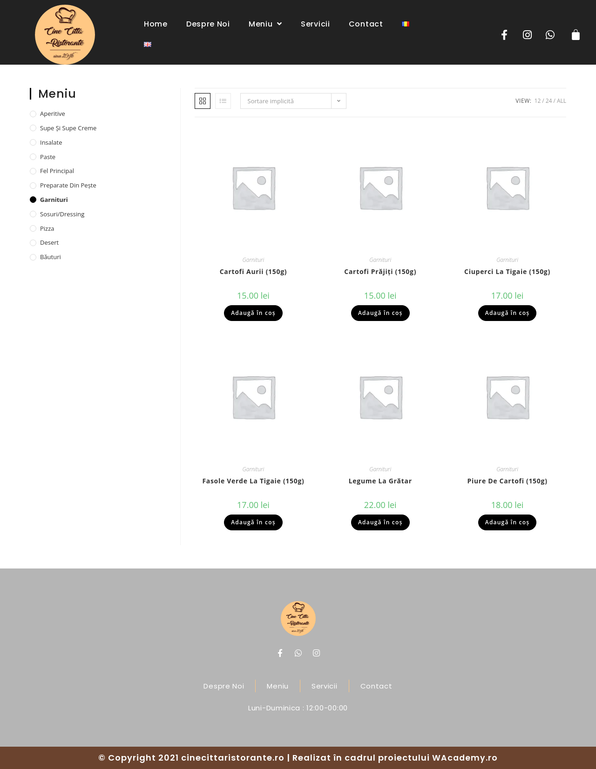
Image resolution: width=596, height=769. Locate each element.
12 (538, 101)
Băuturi (50, 257)
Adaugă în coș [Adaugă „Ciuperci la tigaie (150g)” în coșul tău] (507, 313)
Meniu (265, 23)
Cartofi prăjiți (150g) (380, 271)
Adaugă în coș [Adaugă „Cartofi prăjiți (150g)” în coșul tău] (380, 313)
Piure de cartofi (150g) (507, 480)
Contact (366, 24)
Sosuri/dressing (62, 214)
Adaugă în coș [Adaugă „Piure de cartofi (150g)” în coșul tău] (507, 522)
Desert (49, 242)
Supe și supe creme (68, 128)
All (561, 101)
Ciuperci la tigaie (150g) (507, 271)
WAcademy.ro (465, 757)
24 (549, 101)
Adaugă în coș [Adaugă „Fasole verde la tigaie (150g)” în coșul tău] (253, 522)
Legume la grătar (380, 480)
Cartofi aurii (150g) (253, 271)
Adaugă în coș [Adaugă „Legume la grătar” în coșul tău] (380, 522)
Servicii (315, 24)
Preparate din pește (68, 185)
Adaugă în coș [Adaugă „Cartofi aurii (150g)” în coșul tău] (253, 313)
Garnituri (253, 260)
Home (156, 24)
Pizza (47, 228)
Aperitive (52, 113)
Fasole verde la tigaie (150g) (253, 480)
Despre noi (208, 24)
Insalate (51, 142)
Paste (47, 157)
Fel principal (57, 171)
